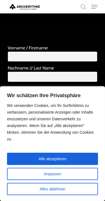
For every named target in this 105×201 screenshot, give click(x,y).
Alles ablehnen (53, 189)
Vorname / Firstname (28, 48)
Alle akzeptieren (53, 159)
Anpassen (52, 174)
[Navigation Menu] (94, 6)
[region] (52, 143)
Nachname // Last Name (31, 68)
